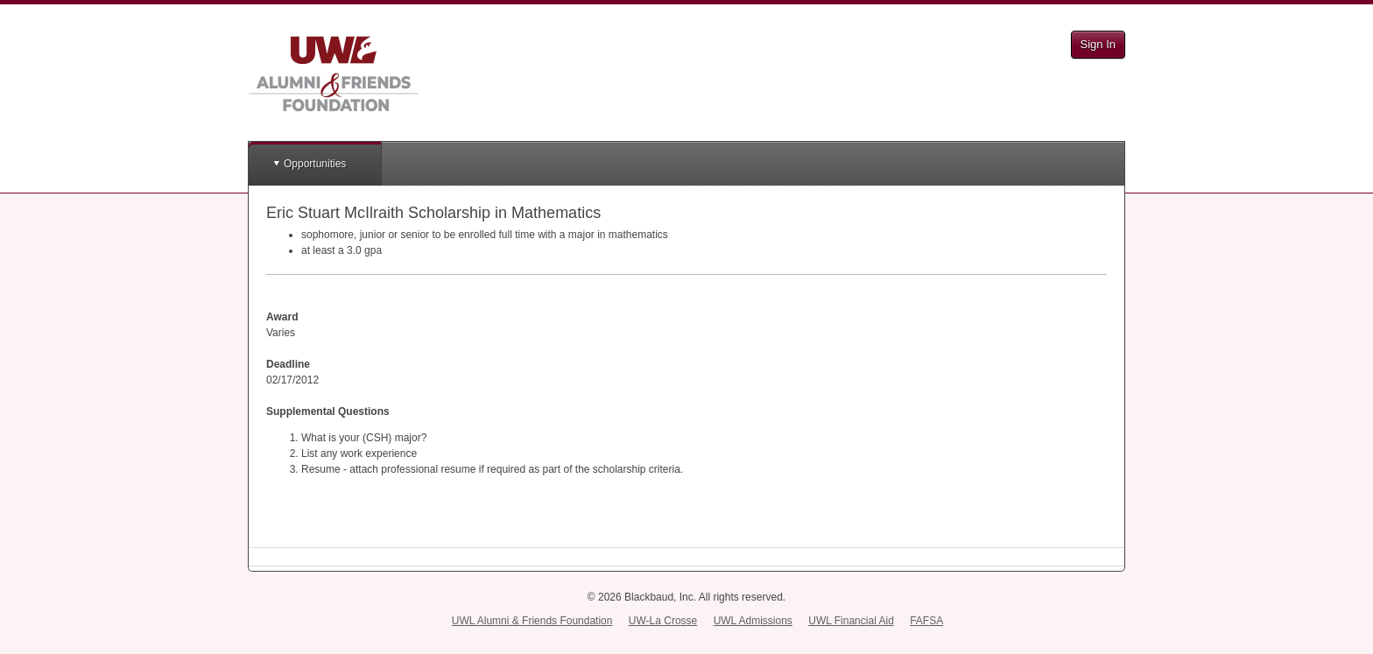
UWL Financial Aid (851, 621)
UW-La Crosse (663, 621)
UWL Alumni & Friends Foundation (532, 621)
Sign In (1098, 44)
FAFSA (926, 621)
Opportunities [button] (315, 164)
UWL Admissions (753, 621)
